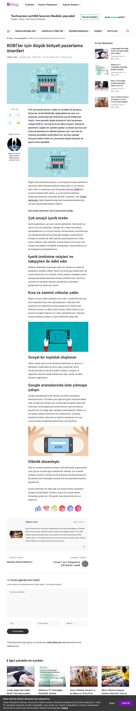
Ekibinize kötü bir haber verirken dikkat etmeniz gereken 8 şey (14, 157)
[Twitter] (18, 115)
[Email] (18, 123)
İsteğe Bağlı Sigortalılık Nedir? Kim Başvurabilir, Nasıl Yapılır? (120, 51)
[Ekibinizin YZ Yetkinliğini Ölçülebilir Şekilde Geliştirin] (101, 70)
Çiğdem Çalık (12, 57)
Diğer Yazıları (80, 522)
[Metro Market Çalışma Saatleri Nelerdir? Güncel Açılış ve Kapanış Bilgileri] (115, 676)
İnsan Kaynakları (47, 684)
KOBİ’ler (40, 124)
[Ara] (127, 31)
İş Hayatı (58, 684)
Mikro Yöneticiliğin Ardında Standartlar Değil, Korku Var (118, 83)
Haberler (75, 684)
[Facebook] (10, 115)
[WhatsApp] (10, 123)
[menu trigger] (10, 31)
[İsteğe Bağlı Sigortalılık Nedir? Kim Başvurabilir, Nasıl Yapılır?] (101, 54)
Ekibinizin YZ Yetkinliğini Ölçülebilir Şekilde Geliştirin (119, 67)
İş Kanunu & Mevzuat (16, 684)
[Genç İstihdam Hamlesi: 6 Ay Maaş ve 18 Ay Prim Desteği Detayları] (101, 102)
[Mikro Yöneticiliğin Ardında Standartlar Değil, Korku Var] (101, 86)
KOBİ (76, 189)
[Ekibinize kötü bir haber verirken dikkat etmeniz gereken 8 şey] (14, 144)
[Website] (84, 547)
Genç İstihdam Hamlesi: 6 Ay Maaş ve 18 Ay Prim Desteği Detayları (120, 99)
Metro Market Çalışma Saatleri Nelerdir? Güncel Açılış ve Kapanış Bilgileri (114, 693)
